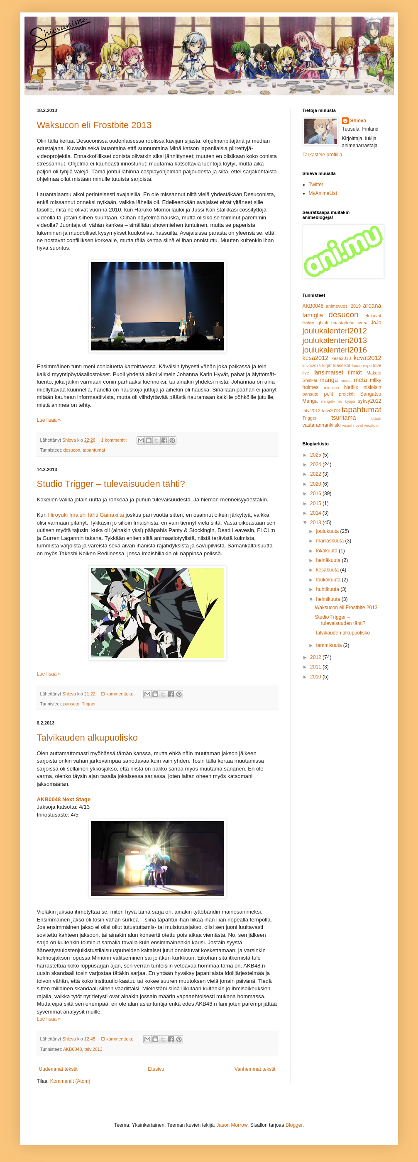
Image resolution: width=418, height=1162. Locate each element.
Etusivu (156, 1069)
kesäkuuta (328, 570)
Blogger (294, 1125)
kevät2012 (367, 358)
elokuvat (372, 315)
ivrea (362, 322)
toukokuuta (329, 580)
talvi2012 (311, 410)
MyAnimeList (323, 193)
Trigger (89, 703)
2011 (316, 667)
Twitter (316, 184)
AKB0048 (72, 1049)
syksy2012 (369, 401)
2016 (316, 493)
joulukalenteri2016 (335, 349)
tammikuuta (329, 645)
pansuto (71, 703)
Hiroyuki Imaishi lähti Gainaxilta (86, 515)
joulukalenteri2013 (335, 340)
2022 (316, 474)
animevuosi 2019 (343, 306)
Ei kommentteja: (117, 693)
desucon (72, 449)
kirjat (327, 365)
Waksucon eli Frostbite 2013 (94, 125)
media (346, 380)
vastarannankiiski (322, 425)
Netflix (351, 387)
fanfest (309, 323)
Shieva (358, 121)
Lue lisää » (49, 420)
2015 (316, 503)
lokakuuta (327, 551)
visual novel (352, 425)
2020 (316, 484)
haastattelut (342, 322)
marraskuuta (330, 541)
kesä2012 (315, 358)
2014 (316, 513)
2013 (316, 522)
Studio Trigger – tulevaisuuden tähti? (111, 484)
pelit (328, 394)
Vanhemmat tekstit (255, 1069)
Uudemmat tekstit (58, 1069)
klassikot (341, 365)
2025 (316, 455)
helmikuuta (328, 599)
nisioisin (372, 387)
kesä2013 (341, 358)
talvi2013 (94, 1049)
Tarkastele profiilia (322, 155)
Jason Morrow (231, 1125)
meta (360, 380)
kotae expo (362, 365)
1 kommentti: (114, 440)
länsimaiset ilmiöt (337, 372)
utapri (376, 418)
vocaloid (371, 425)
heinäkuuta (329, 560)
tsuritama (343, 417)
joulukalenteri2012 (335, 330)
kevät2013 (312, 365)
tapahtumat (94, 449)
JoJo (376, 323)
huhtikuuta (328, 589)
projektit (346, 393)
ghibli (323, 322)
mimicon (331, 387)
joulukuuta (328, 531)
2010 (316, 677)
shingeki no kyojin (337, 401)
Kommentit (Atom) (70, 1081)
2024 (316, 464)
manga (329, 380)
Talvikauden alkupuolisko (87, 737)
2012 (316, 657)
